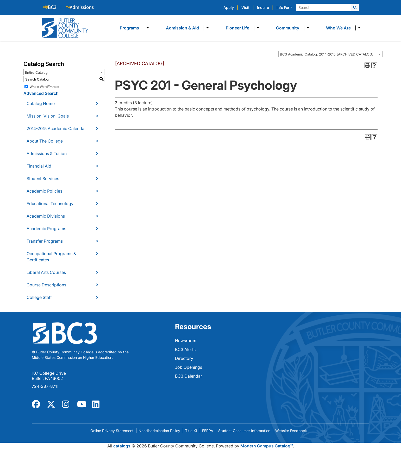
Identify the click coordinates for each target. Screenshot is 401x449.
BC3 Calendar (188, 376)
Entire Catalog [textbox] (36, 72)
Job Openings (188, 367)
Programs (129, 27)
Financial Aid (39, 166)
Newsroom (185, 340)
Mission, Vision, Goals (48, 116)
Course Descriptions (46, 284)
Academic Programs (46, 228)
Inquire (263, 7)
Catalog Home (41, 103)
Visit (245, 7)
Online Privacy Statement (112, 430)
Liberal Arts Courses (46, 272)
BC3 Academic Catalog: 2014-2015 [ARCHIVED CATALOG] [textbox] (326, 54)
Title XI (191, 430)
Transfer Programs (45, 241)
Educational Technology (50, 203)
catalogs (121, 445)
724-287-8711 (45, 386)
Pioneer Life (237, 27)
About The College (45, 141)
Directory (184, 358)
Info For (283, 7)
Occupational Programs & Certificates (51, 256)
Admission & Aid (182, 27)
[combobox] (330, 54)
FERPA (207, 430)
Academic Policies (44, 191)
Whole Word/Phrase (44, 87)
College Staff (39, 297)
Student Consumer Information (244, 430)
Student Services (43, 178)
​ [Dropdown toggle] (146, 27)
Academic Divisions (46, 216)
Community (287, 27)
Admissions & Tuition (47, 153)
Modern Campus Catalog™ (266, 445)
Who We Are (338, 27)
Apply (228, 7)
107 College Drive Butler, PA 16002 (49, 376)
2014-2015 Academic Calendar (56, 128)
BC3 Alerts (185, 349)
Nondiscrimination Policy (159, 430)
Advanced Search (41, 93)
